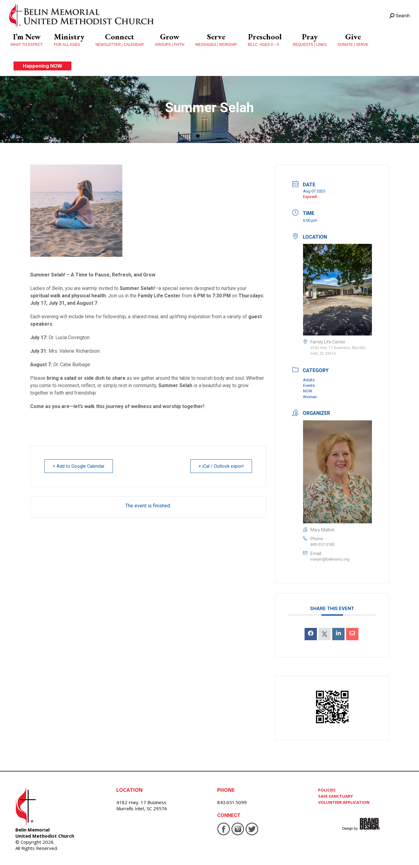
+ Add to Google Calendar (79, 466)
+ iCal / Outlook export (220, 466)
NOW (307, 391)
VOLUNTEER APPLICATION (343, 802)
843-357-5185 (322, 544)
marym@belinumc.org (329, 559)
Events (309, 385)
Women (310, 397)
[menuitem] (26, 39)
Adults (309, 380)
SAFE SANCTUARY (335, 796)
